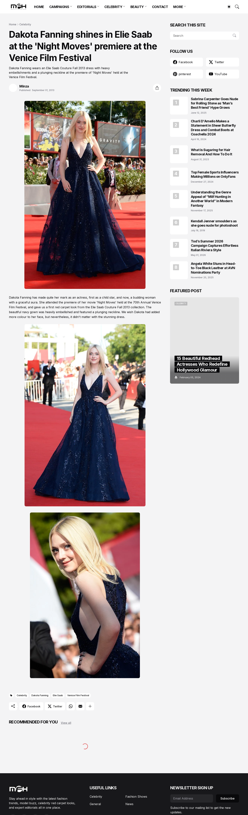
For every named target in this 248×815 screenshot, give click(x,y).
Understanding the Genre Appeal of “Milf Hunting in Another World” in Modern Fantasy (211, 198)
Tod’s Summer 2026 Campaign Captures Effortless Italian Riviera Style (214, 245)
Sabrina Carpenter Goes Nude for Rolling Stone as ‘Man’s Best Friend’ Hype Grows (214, 103)
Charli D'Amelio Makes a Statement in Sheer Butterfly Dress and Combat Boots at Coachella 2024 (213, 127)
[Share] (157, 88)
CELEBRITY (113, 7)
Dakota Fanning (39, 695)
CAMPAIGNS (59, 7)
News (129, 804)
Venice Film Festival (78, 695)
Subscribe (227, 798)
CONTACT (160, 7)
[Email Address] (191, 798)
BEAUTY (137, 7)
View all (66, 722)
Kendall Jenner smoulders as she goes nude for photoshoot (214, 223)
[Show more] (90, 706)
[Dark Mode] (227, 6)
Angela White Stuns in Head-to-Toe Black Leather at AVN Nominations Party (213, 268)
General (95, 804)
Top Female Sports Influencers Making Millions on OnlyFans (215, 174)
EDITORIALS (86, 7)
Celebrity (25, 24)
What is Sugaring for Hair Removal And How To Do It (211, 152)
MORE (178, 7)
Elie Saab (58, 695)
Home (12, 24)
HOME (39, 7)
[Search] (235, 6)
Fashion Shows (136, 796)
